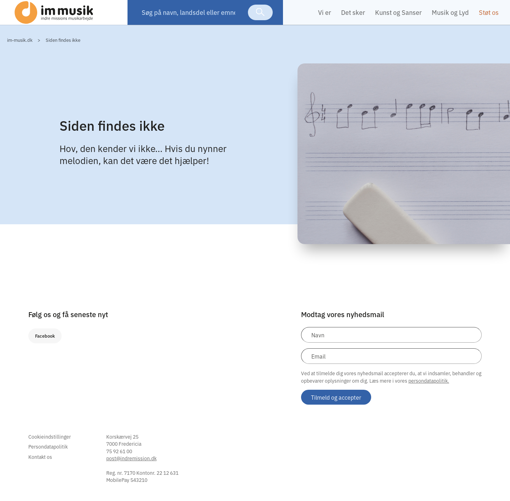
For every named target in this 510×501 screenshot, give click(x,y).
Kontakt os (40, 467)
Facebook (45, 346)
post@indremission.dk (131, 468)
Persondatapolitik (48, 457)
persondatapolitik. (428, 391)
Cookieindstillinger (49, 447)
